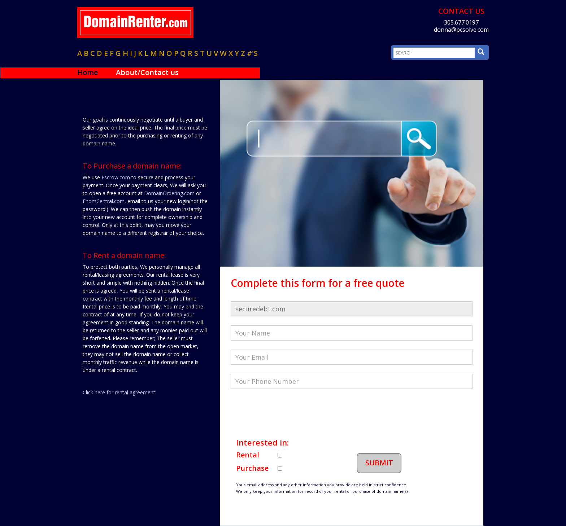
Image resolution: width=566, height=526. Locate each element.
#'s (252, 53)
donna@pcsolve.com (461, 30)
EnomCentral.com (104, 201)
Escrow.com (115, 177)
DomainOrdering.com (169, 193)
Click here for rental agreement (119, 392)
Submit (379, 463)
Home (87, 72)
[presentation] (285, 412)
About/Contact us (147, 72)
